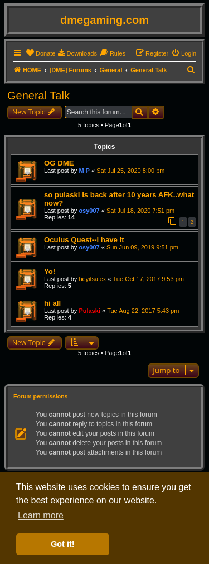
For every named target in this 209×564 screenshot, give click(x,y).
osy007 (89, 210)
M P (84, 170)
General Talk (38, 95)
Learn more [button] (41, 515)
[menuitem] (40, 53)
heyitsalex (92, 279)
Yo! (49, 271)
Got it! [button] (62, 544)
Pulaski (89, 310)
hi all (52, 303)
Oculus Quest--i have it (84, 240)
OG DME (59, 163)
